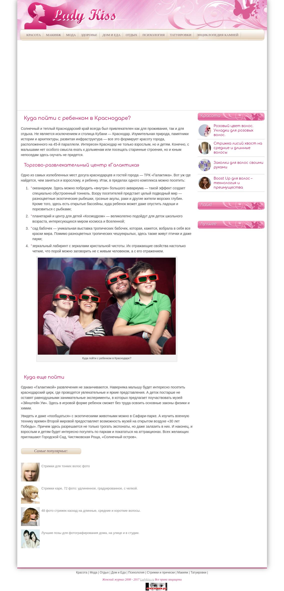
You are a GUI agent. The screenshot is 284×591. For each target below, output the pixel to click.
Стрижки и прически (161, 572)
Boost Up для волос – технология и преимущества (233, 183)
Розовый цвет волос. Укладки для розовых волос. (234, 130)
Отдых (131, 35)
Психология (153, 35)
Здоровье (89, 35)
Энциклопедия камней (217, 35)
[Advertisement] (142, 75)
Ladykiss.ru (147, 579)
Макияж (53, 35)
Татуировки (181, 35)
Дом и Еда (111, 35)
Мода (71, 35)
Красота (33, 35)
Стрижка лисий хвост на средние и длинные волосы (238, 148)
